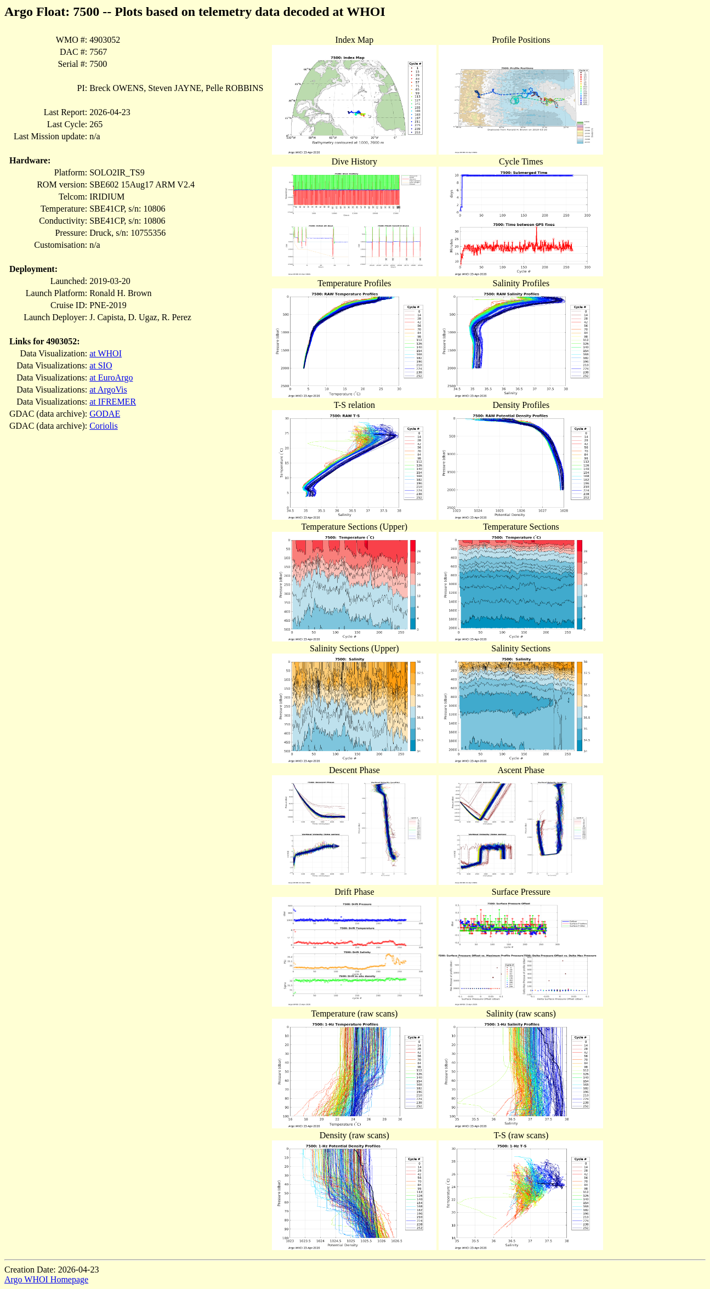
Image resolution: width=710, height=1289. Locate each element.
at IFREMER (112, 401)
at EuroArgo (111, 377)
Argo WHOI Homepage (46, 1279)
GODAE (104, 413)
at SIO (100, 365)
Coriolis (103, 425)
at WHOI (105, 353)
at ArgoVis (108, 389)
